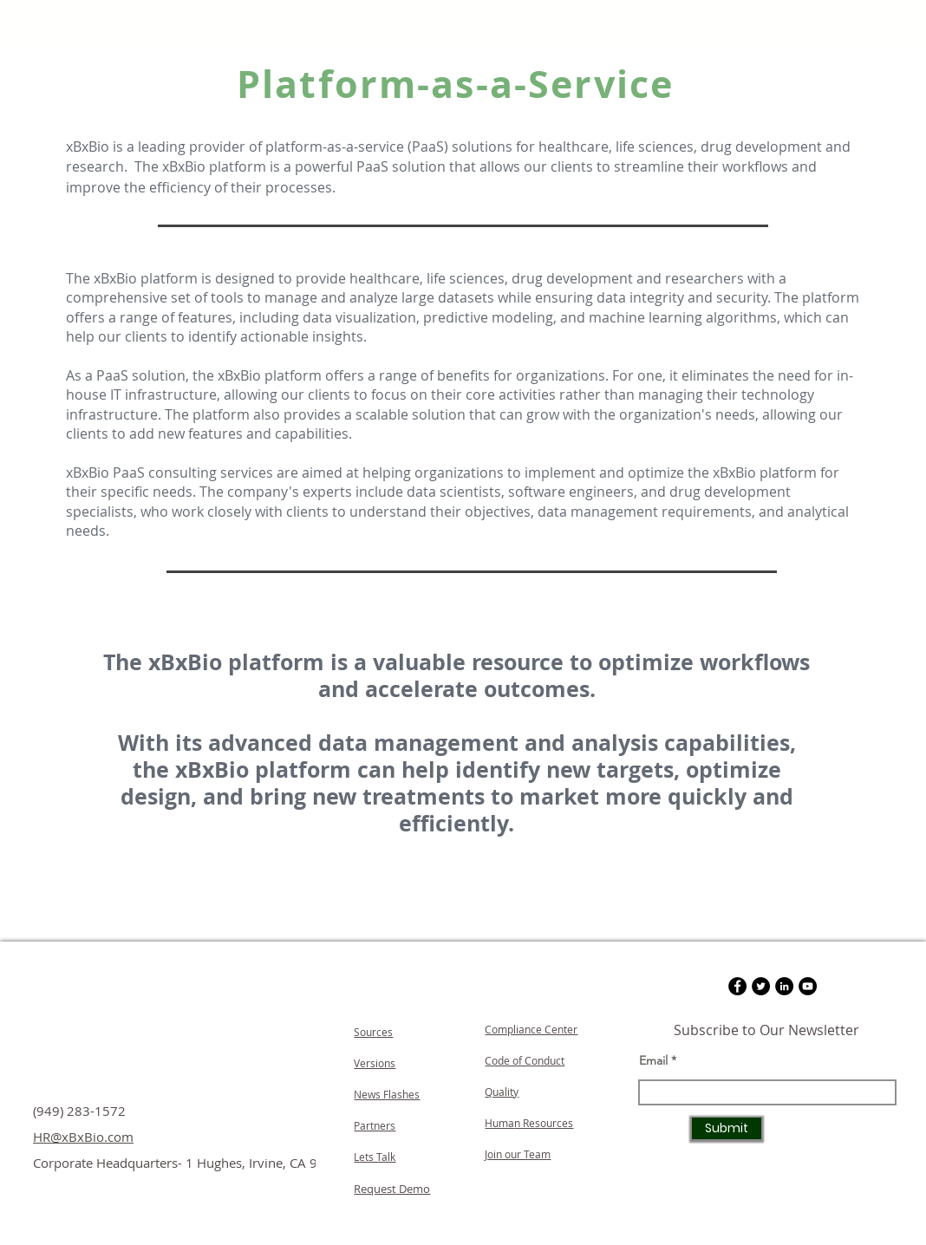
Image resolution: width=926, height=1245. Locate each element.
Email (653, 1060)
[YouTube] (808, 986)
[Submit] (726, 1128)
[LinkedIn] (784, 986)
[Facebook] (737, 986)
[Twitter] (761, 986)
